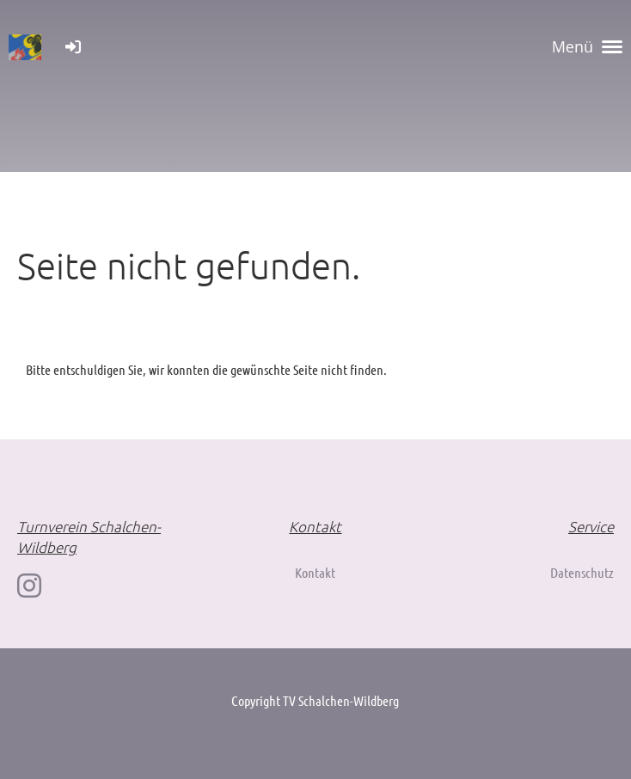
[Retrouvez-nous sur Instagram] (29, 585)
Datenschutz (582, 572)
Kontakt (315, 572)
